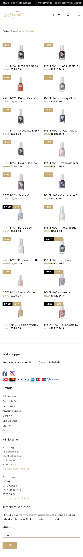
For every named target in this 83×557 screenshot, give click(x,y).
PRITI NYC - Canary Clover (60, 98)
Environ (7, 425)
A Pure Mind (10, 396)
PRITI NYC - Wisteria (57, 292)
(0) (54, 15)
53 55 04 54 (9, 494)
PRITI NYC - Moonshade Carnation (62, 195)
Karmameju (9, 405)
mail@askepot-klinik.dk (46, 362)
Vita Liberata (10, 420)
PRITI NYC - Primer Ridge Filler (62, 227)
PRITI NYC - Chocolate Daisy (21, 130)
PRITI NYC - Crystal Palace (61, 130)
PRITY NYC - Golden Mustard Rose (21, 324)
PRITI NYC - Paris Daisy (17, 227)
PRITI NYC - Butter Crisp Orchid (21, 98)
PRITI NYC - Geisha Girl (17, 195)
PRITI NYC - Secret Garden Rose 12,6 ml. (21, 292)
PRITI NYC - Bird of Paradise (20, 65)
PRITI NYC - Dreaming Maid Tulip (62, 163)
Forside (6, 31)
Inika (5, 430)
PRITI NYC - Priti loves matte (21, 260)
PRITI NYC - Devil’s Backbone (21, 163)
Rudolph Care (11, 401)
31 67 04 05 (9, 464)
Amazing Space (12, 410)
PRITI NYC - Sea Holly (58, 260)
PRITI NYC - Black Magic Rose (62, 65)
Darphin (7, 415)
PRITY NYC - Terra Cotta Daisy (62, 324)
